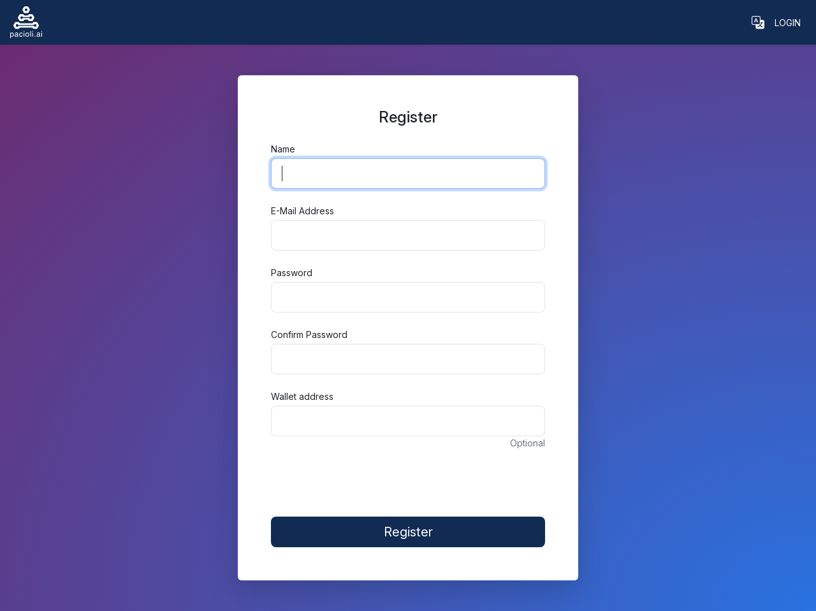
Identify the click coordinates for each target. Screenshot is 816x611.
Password (291, 272)
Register (408, 532)
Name (283, 149)
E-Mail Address (302, 210)
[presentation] (408, 476)
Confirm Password (309, 334)
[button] (758, 22)
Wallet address (302, 396)
